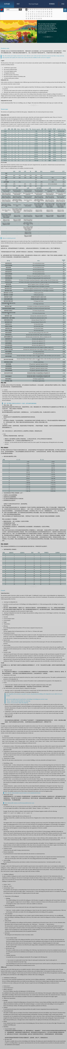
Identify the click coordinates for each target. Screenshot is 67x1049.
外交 (63, 4)
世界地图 (7, 4)
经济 (18, 4)
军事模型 (52, 4)
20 (65, 9)
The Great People (33, 4)
